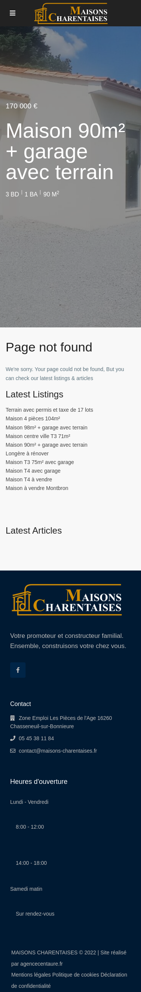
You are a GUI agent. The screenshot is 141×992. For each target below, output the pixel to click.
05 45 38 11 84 (36, 738)
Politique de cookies (75, 975)
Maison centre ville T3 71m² (38, 436)
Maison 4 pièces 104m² (33, 418)
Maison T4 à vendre (29, 479)
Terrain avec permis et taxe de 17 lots (49, 410)
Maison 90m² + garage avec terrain (47, 445)
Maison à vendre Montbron (37, 488)
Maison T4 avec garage (33, 471)
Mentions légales (31, 975)
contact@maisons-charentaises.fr (58, 751)
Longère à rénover (27, 453)
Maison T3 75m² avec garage (40, 462)
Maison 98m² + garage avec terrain (47, 427)
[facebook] (18, 670)
